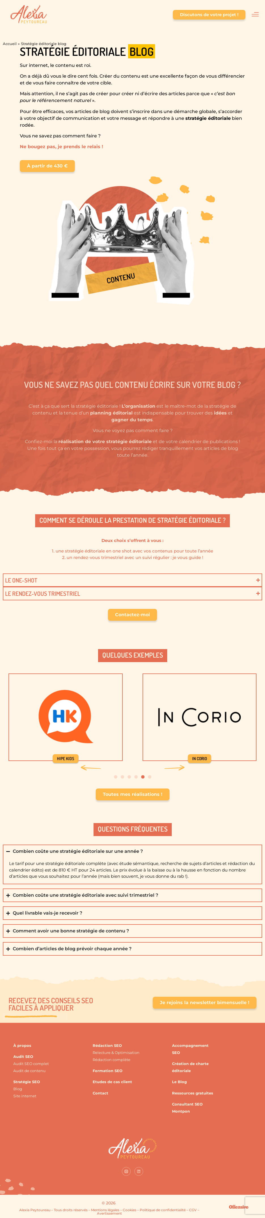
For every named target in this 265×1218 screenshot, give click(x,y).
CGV (193, 1210)
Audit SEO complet (31, 1063)
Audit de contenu (29, 1070)
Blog (17, 1089)
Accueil (10, 43)
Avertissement (109, 1213)
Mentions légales (105, 1210)
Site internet (24, 1096)
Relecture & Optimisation (116, 1052)
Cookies (129, 1210)
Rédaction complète (111, 1059)
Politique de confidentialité (163, 1210)
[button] (91, 768)
